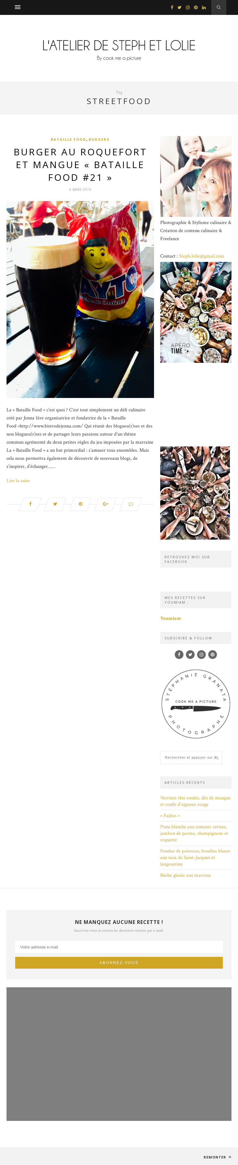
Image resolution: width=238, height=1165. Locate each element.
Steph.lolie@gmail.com (201, 256)
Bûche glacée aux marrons (185, 875)
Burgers (99, 139)
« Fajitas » (170, 815)
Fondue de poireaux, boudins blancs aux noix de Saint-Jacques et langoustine (195, 857)
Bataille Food (68, 139)
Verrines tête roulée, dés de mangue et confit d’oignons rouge (195, 801)
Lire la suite (18, 480)
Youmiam (170, 618)
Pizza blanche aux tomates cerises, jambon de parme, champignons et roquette (194, 833)
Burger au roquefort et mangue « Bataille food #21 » (80, 164)
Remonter (217, 1157)
